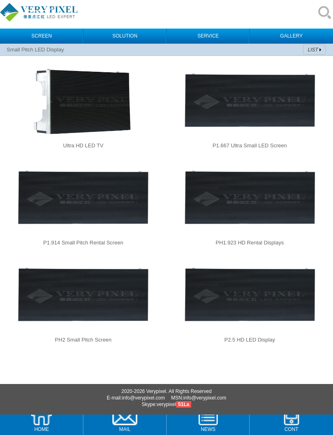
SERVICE (208, 36)
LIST (313, 50)
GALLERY (291, 36)
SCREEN (41, 36)
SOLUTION (124, 36)
